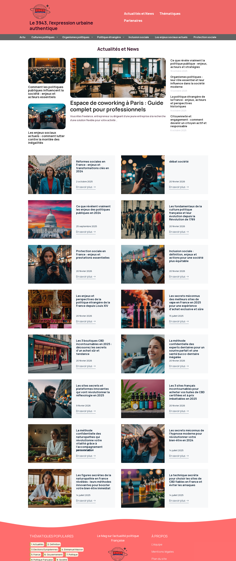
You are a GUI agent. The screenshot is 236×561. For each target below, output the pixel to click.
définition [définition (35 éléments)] (55, 544)
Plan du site (159, 559)
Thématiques (169, 13)
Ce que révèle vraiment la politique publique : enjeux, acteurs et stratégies (188, 63)
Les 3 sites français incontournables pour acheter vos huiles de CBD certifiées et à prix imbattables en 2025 (187, 392)
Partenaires (133, 20)
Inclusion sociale (139, 37)
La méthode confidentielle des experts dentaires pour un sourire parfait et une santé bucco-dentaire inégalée (186, 349)
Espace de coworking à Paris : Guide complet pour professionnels (116, 106)
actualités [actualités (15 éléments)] (38, 544)
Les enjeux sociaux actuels (171, 37)
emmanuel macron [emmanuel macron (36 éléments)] (73, 549)
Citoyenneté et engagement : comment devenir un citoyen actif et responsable (188, 121)
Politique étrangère (111, 37)
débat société (179, 161)
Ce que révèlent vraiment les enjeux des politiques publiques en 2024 (93, 209)
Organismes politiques (78, 37)
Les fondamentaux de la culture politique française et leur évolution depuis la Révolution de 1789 (185, 212)
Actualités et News (139, 13)
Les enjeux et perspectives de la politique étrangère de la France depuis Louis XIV (93, 301)
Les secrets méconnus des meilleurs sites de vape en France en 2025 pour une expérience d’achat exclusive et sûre (186, 302)
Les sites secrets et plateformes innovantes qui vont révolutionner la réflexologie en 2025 (93, 390)
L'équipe (156, 544)
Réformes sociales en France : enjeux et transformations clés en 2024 (92, 166)
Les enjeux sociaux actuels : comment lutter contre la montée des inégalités (46, 138)
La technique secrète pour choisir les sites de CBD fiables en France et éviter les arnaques (185, 480)
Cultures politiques (45, 37)
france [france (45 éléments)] (36, 554)
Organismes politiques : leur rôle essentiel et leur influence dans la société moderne (187, 81)
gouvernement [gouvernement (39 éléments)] (55, 554)
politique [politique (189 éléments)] (73, 554)
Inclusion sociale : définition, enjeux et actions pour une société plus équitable (186, 256)
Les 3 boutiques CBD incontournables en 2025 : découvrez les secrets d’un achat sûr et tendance (94, 347)
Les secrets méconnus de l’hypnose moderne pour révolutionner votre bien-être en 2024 (186, 435)
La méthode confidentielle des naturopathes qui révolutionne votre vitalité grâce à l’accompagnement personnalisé (89, 440)
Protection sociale (205, 37)
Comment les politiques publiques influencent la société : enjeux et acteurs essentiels (46, 92)
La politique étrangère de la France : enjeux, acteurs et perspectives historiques (188, 101)
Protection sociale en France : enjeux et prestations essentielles (93, 254)
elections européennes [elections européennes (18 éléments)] (45, 549)
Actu (22, 37)
